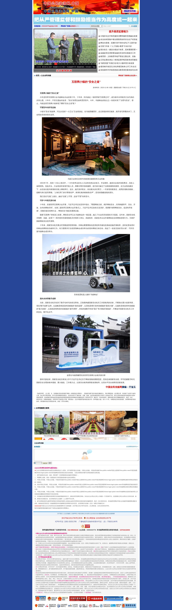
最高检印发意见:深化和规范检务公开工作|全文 (118, 66)
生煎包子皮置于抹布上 (122, 437)
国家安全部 (118, 87)
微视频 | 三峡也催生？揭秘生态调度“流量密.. (94, 67)
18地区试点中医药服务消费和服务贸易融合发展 (118, 36)
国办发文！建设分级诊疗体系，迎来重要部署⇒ (118, 50)
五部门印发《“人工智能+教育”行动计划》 (116, 46)
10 (79, 64)
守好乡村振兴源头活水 (51, 437)
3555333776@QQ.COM (50, 26)
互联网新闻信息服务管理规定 (68, 475)
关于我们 (60, 513)
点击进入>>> (74, 26)
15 (94, 64)
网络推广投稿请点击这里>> (127, 75)
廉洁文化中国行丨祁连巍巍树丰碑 (67, 67)
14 (91, 64)
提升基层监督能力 (118, 31)
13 (88, 64)
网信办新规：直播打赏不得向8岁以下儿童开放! (118, 43)
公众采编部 (67, 513)
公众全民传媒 (46, 75)
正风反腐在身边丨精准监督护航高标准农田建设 (118, 60)
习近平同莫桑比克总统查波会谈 (87, 437)
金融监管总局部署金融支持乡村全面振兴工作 (118, 53)
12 (85, 64)
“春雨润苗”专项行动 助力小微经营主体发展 (117, 63)
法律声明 (74, 513)
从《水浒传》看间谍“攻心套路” (45, 67)
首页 (37, 75)
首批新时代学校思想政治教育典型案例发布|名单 (119, 70)
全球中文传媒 (51, 6)
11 (82, 64)
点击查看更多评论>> (132, 446)
